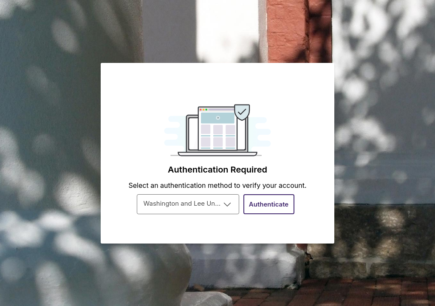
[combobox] (188, 204)
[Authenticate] (268, 204)
